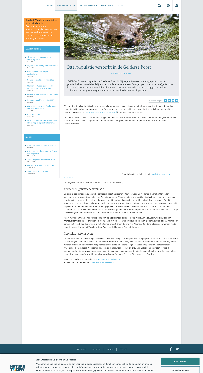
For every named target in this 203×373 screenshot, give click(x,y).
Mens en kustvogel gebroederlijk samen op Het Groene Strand (40, 87)
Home (50, 5)
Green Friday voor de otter (38, 171)
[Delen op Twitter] (169, 100)
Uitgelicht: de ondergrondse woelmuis (42, 65)
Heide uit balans (33, 114)
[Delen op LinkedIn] (173, 100)
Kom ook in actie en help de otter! (40, 165)
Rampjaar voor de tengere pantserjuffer (37, 72)
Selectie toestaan (180, 353)
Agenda (121, 5)
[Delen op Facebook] (165, 100)
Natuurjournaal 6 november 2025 (40, 80)
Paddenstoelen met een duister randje (42, 94)
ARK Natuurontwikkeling (109, 259)
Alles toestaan (180, 344)
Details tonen (146, 367)
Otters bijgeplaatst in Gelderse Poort (41, 145)
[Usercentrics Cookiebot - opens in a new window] (17, 368)
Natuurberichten (66, 5)
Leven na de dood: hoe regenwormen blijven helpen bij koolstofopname (42, 121)
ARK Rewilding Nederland (121, 73)
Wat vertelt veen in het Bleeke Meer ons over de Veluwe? (41, 107)
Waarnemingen (88, 5)
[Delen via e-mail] (176, 100)
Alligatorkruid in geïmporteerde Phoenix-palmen (39, 58)
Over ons (107, 5)
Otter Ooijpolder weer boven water (41, 159)
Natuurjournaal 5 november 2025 (40, 100)
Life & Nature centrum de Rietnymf (101, 112)
